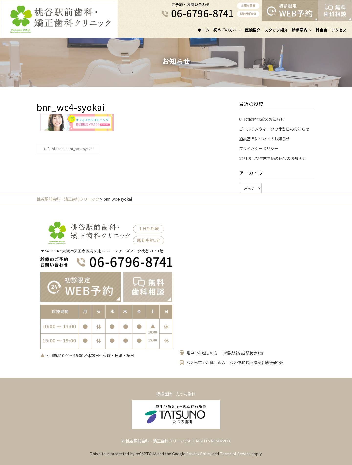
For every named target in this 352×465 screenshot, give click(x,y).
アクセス (339, 30)
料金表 (321, 30)
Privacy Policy (198, 453)
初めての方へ (225, 29)
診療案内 (300, 29)
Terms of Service (235, 453)
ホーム (203, 30)
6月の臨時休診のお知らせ (261, 119)
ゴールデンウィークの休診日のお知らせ (274, 129)
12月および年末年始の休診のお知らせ (272, 158)
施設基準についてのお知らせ (264, 139)
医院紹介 (253, 30)
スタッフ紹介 (276, 30)
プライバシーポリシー (258, 148)
